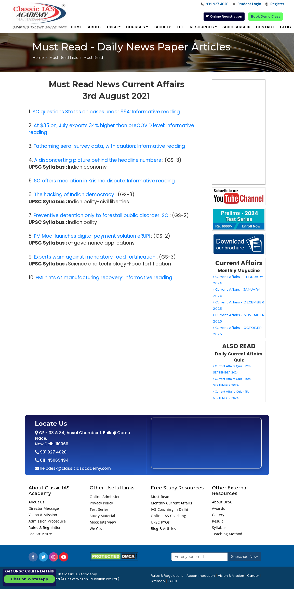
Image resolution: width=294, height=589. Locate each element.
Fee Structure (40, 533)
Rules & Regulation (45, 527)
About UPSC (222, 502)
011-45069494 (54, 460)
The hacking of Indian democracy (74, 194)
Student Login (246, 4)
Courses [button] (135, 27)
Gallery (218, 514)
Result (217, 521)
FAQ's (172, 581)
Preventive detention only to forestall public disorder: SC (101, 215)
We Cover (98, 528)
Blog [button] (285, 27)
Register (274, 4)
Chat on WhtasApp (29, 579)
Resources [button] (202, 27)
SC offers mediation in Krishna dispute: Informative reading (104, 180)
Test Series (99, 509)
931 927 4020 (214, 4)
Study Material (102, 515)
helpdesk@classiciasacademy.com (75, 468)
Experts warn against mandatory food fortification (94, 256)
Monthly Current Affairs (171, 503)
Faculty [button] (162, 27)
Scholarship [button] (236, 27)
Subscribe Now (244, 556)
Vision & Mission (43, 514)
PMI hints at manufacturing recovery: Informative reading (104, 277)
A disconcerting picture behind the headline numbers (97, 160)
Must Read (160, 496)
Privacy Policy (101, 503)
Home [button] (76, 27)
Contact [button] (265, 27)
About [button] (94, 27)
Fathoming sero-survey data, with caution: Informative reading (109, 146)
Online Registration (224, 16)
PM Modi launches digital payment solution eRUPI (92, 236)
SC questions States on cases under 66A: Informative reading (106, 111)
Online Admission (105, 496)
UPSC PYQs (160, 522)
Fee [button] (180, 27)
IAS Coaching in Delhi (169, 509)
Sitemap (158, 581)
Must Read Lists (63, 57)
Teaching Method (227, 533)
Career (253, 575)
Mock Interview (103, 522)
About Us (36, 502)
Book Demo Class (265, 16)
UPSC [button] (112, 27)
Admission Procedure (47, 521)
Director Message (44, 508)
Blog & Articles (163, 528)
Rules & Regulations (167, 575)
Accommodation (200, 575)
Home (38, 57)
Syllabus (219, 527)
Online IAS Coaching (168, 515)
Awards (218, 508)
